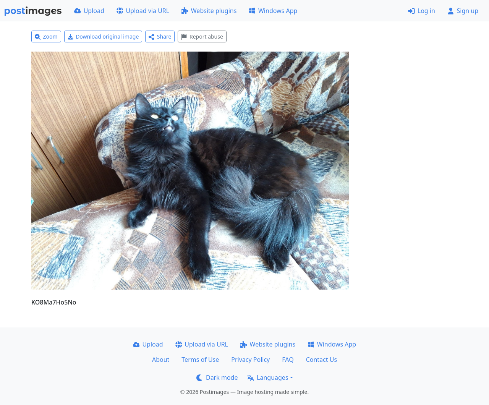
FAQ (287, 359)
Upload (89, 10)
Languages (267, 377)
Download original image (103, 36)
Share (160, 36)
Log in (421, 10)
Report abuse (202, 36)
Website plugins (208, 10)
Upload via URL (143, 10)
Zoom (46, 36)
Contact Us (321, 359)
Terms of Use (200, 359)
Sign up (462, 10)
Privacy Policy (250, 359)
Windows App (273, 10)
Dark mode (217, 377)
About (160, 359)
